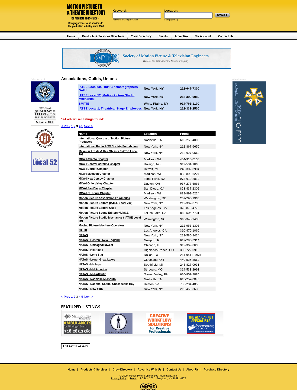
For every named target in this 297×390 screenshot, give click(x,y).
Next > (88, 126)
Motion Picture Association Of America (104, 198)
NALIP (83, 230)
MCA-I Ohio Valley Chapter (96, 183)
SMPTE (84, 103)
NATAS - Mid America (93, 269)
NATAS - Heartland (91, 249)
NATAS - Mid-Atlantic (92, 274)
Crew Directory (122, 369)
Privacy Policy (118, 378)
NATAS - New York (91, 288)
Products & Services (94, 369)
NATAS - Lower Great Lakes (97, 259)
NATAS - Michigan (90, 264)
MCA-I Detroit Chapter (93, 169)
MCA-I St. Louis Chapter (94, 193)
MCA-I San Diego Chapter (95, 188)
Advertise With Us (149, 369)
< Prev (65, 126)
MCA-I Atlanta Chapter (93, 159)
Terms (133, 378)
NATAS (83, 235)
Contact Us (174, 369)
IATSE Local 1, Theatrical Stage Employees (110, 108)
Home (71, 369)
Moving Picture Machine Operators (102, 225)
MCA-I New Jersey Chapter (96, 178)
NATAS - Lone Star (91, 254)
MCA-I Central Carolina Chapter (99, 164)
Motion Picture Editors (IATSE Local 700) (105, 203)
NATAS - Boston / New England (99, 240)
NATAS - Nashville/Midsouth (97, 279)
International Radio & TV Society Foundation (108, 146)
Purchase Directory (216, 369)
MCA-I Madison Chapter (94, 173)
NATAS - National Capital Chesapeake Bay (106, 284)
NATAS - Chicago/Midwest (96, 245)
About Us (192, 369)
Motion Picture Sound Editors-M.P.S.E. (104, 212)
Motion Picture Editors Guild (97, 208)
